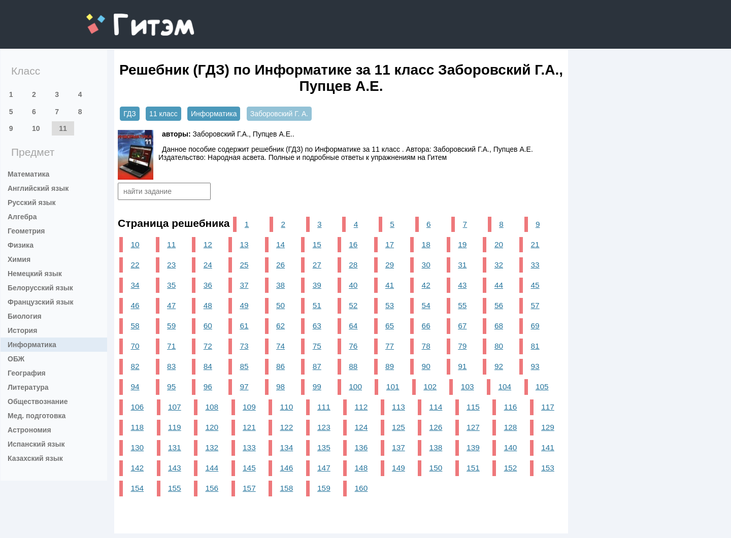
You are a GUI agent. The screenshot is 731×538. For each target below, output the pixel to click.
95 (171, 386)
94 (134, 386)
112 (361, 406)
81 (535, 346)
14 (280, 244)
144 (212, 467)
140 (510, 447)
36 (208, 285)
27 (317, 264)
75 (317, 346)
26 (280, 264)
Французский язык (41, 302)
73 (244, 346)
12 (208, 244)
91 (462, 366)
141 (547, 447)
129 (547, 427)
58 (134, 325)
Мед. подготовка (36, 416)
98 (280, 386)
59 (171, 325)
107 (174, 406)
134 (286, 447)
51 (317, 305)
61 (244, 325)
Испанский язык (36, 444)
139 (473, 447)
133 (249, 447)
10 (36, 128)
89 (389, 366)
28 (353, 264)
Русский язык (32, 202)
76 (353, 346)
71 (171, 346)
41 (389, 285)
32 (498, 264)
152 (510, 467)
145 (249, 467)
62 (280, 325)
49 (244, 305)
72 (208, 346)
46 (134, 305)
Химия (19, 259)
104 (504, 386)
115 (473, 406)
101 (393, 386)
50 (280, 305)
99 (317, 386)
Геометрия (26, 231)
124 (361, 427)
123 (323, 427)
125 (398, 427)
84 (208, 366)
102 (430, 386)
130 (137, 447)
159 (323, 488)
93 (535, 366)
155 (174, 488)
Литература (28, 387)
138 (436, 447)
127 (473, 427)
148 (361, 467)
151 (473, 467)
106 (137, 406)
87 (317, 366)
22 (134, 264)
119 (174, 427)
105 (542, 386)
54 (426, 305)
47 (171, 305)
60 (208, 325)
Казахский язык (35, 458)
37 (244, 285)
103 (467, 386)
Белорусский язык (40, 288)
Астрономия (29, 430)
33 (535, 264)
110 (286, 406)
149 (398, 467)
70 (134, 346)
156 (212, 488)
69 (535, 325)
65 (389, 325)
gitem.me (113, 18)
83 (171, 366)
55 (462, 305)
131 (174, 447)
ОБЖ (16, 359)
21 (535, 244)
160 (361, 488)
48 (208, 305)
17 (389, 244)
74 (280, 346)
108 (212, 406)
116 (510, 406)
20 (498, 244)
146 (286, 467)
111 (323, 406)
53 (389, 305)
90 (426, 366)
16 (353, 244)
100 (355, 386)
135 (323, 447)
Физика (21, 245)
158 (286, 488)
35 (171, 285)
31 (462, 264)
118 (137, 427)
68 (498, 325)
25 (244, 264)
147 (323, 467)
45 (535, 285)
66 (426, 325)
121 (249, 427)
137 (398, 447)
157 (249, 488)
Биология (25, 316)
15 (317, 244)
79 (462, 346)
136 (361, 447)
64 (353, 325)
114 (436, 406)
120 (212, 427)
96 (208, 386)
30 (426, 264)
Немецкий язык (35, 274)
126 (436, 427)
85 (244, 366)
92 (498, 366)
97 (244, 386)
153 (547, 467)
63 (317, 325)
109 (249, 406)
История (22, 330)
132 (212, 447)
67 (462, 325)
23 (171, 264)
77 (389, 346)
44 (498, 285)
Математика (28, 174)
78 (426, 346)
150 (436, 467)
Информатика (32, 345)
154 (137, 488)
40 (353, 285)
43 (462, 285)
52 (353, 305)
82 (134, 366)
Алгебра (22, 217)
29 (389, 264)
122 (286, 427)
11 (63, 128)
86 (280, 366)
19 (462, 244)
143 (174, 467)
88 (353, 366)
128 (510, 427)
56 (498, 305)
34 (134, 285)
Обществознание (38, 401)
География (27, 373)
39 (317, 285)
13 (244, 244)
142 (137, 467)
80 (498, 346)
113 (398, 406)
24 (208, 264)
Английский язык (38, 188)
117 (547, 406)
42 (426, 285)
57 (535, 305)
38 (280, 285)
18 (426, 244)
